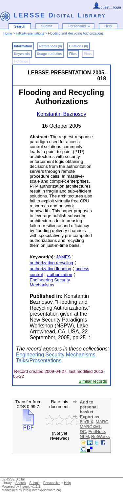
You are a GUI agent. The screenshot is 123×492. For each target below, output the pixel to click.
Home (7, 33)
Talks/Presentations (30, 33)
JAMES (63, 256)
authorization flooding (50, 268)
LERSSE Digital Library (59, 15)
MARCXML (90, 426)
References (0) (50, 46)
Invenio (25, 486)
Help (108, 26)
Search (19, 26)
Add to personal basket (88, 407)
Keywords (22, 54)
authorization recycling (51, 262)
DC (83, 431)
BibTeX (86, 421)
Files (73, 54)
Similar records (93, 381)
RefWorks (100, 436)
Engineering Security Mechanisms (50, 282)
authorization (59, 274)
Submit (46, 26)
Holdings (21, 61)
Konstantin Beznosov (61, 114)
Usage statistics (49, 54)
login (117, 7)
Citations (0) (78, 46)
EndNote (96, 431)
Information (23, 46)
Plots (88, 54)
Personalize (77, 26)
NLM (84, 436)
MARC (102, 421)
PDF (28, 425)
